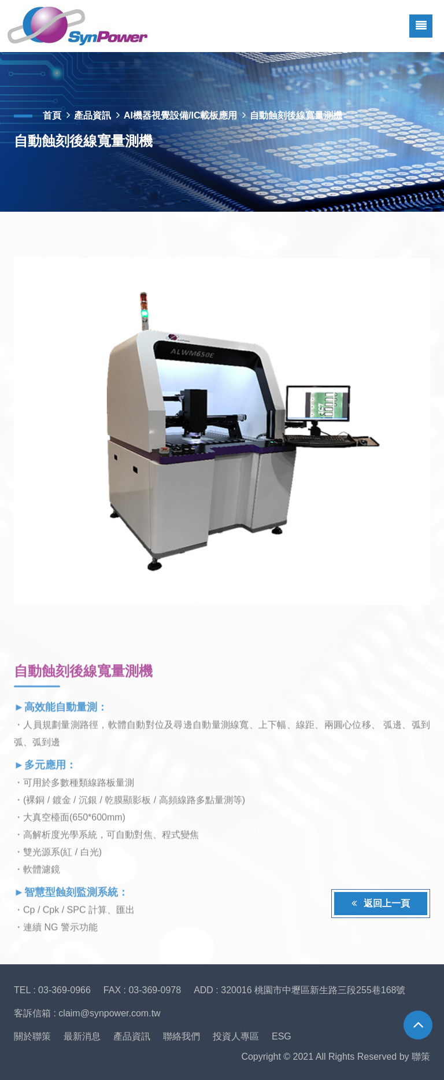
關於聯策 (32, 1036)
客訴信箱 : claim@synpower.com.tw (87, 1013)
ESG (281, 1036)
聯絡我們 (181, 1036)
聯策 (421, 1056)
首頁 (52, 115)
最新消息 (82, 1036)
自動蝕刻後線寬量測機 (296, 115)
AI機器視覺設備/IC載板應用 (180, 115)
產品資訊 (92, 115)
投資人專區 (236, 1036)
